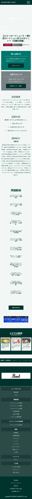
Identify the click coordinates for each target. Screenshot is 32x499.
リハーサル (25, 360)
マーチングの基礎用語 (16, 417)
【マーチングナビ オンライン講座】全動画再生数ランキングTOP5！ (16, 346)
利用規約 (16, 480)
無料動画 (2, 360)
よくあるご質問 (16, 467)
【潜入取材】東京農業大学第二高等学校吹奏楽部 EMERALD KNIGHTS (5, 346)
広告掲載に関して (16, 491)
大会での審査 (16, 414)
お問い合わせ (16, 472)
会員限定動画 (8, 360)
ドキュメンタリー (16, 446)
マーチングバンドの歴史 (16, 403)
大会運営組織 (16, 411)
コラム (16, 395)
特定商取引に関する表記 (16, 488)
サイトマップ (16, 469)
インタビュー (14, 360)
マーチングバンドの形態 (16, 408)
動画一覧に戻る (16, 307)
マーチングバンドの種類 (16, 405)
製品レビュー (16, 449)
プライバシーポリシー (16, 483)
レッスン (20, 360)
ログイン (16, 459)
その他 (16, 452)
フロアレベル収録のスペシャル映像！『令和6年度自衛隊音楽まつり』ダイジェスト (26, 347)
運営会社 (16, 486)
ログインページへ (16, 65)
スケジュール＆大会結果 (16, 425)
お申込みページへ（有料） (16, 86)
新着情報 (16, 392)
